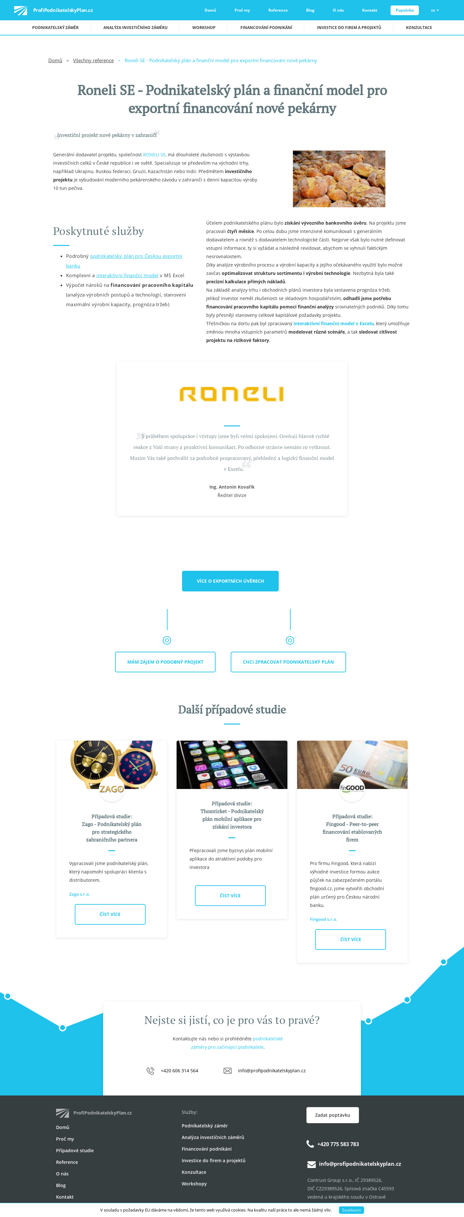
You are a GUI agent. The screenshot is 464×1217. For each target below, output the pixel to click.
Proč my (242, 10)
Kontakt (369, 10)
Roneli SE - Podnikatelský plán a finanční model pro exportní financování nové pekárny (221, 60)
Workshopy (194, 1184)
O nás (338, 10)
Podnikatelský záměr (55, 27)
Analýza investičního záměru (135, 27)
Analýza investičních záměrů (213, 1137)
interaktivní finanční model (127, 275)
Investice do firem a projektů (349, 27)
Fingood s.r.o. (323, 919)
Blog (310, 10)
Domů (210, 10)
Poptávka (405, 10)
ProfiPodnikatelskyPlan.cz (46, 10)
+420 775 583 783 (338, 1144)
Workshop (204, 27)
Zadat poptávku (332, 1115)
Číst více (110, 914)
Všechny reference (93, 60)
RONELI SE (154, 154)
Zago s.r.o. (79, 894)
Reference (278, 10)
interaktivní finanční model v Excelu (334, 323)
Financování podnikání (266, 27)
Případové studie (75, 1150)
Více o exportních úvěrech (230, 581)
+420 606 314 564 (179, 1070)
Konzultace (419, 27)
